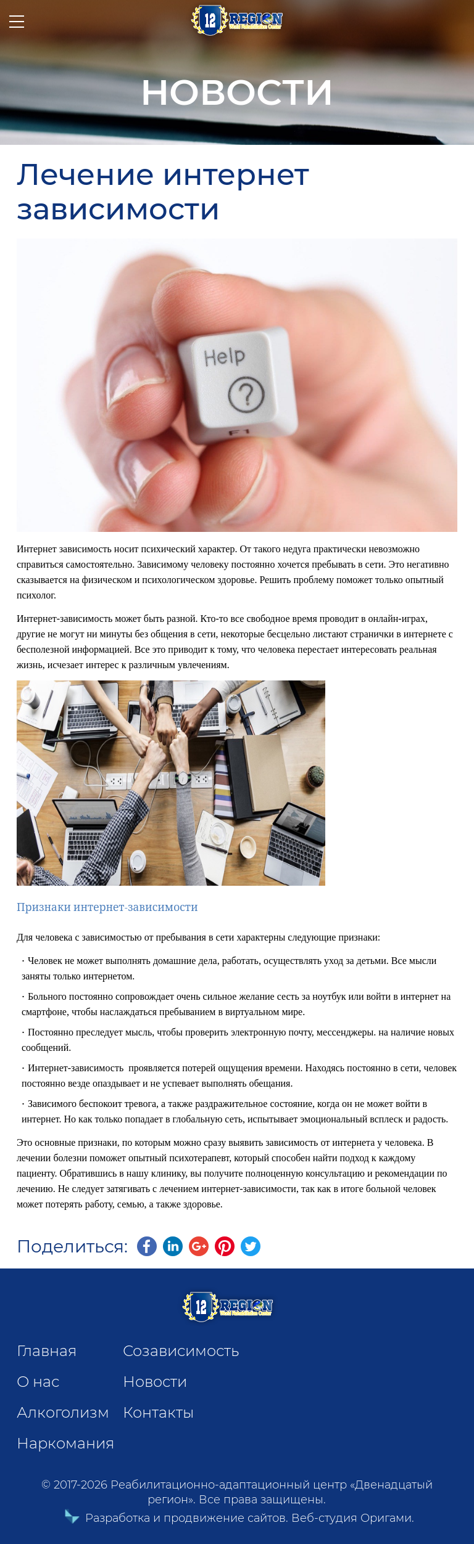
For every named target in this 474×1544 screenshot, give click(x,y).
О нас (38, 1382)
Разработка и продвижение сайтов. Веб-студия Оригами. (236, 1518)
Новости (155, 1382)
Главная (47, 1351)
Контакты (158, 1412)
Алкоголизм (63, 1412)
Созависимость (181, 1351)
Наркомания (65, 1443)
